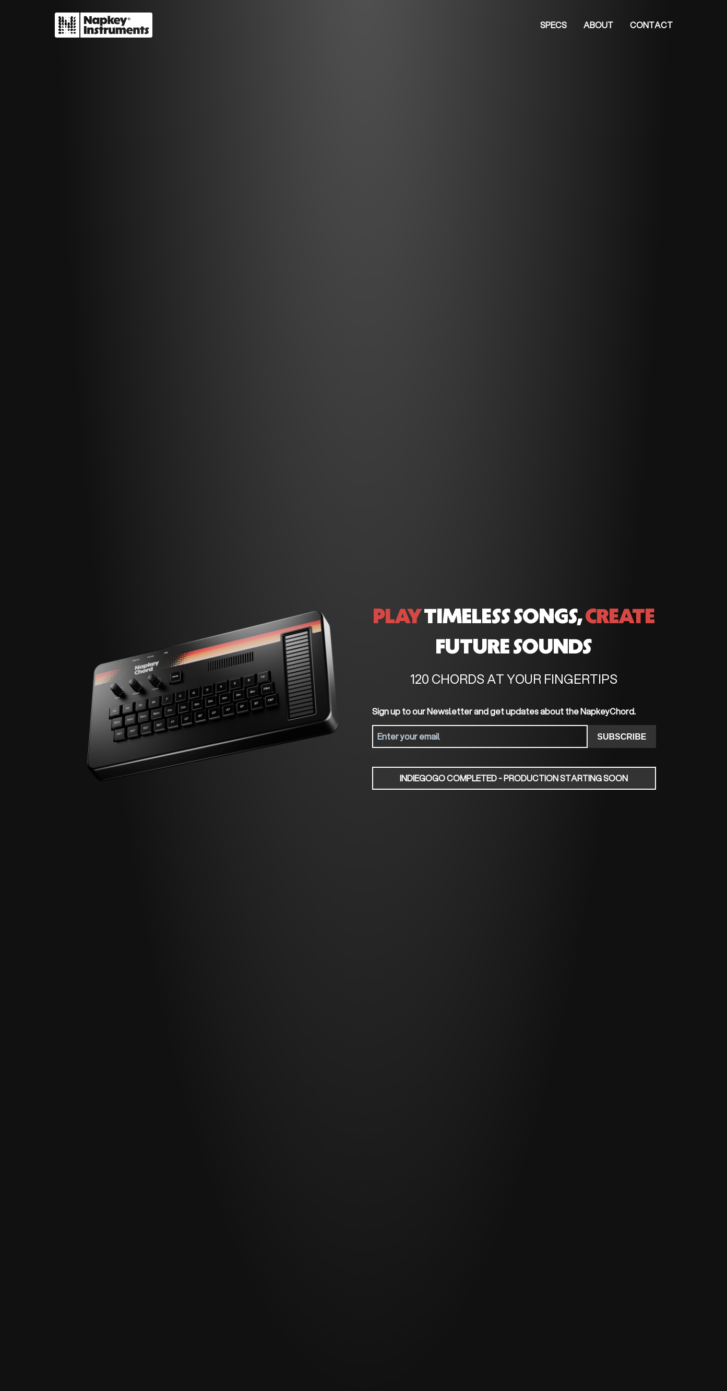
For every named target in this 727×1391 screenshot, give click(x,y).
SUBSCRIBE (621, 736)
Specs (553, 25)
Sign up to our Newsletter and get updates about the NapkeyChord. (504, 711)
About (598, 25)
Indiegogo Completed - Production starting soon (514, 778)
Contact (651, 25)
